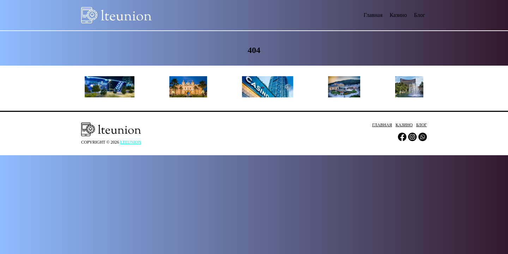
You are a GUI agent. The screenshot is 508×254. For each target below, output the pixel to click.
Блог (419, 15)
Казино (398, 15)
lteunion (130, 142)
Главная (373, 15)
